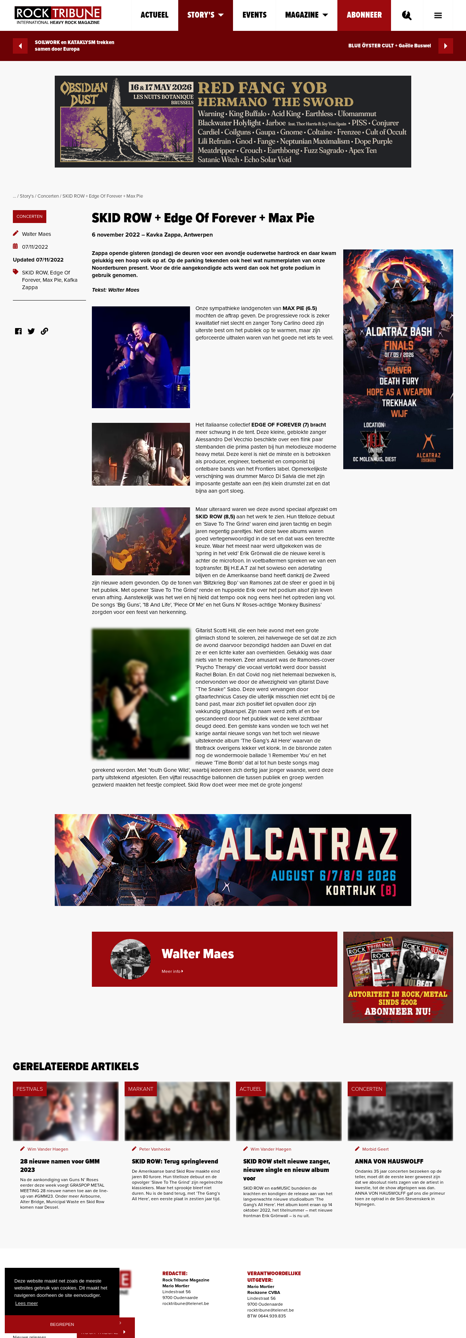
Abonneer (364, 15)
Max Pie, (53, 280)
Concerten (48, 196)
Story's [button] (205, 15)
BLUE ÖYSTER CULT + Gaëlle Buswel (400, 46)
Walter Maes (36, 234)
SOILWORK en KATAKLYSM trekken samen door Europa (63, 46)
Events (254, 15)
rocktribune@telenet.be (185, 1303)
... (14, 196)
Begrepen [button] (62, 1324)
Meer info (172, 971)
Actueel (155, 15)
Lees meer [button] (26, 1303)
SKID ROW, (36, 272)
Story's (27, 196)
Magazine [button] (306, 15)
